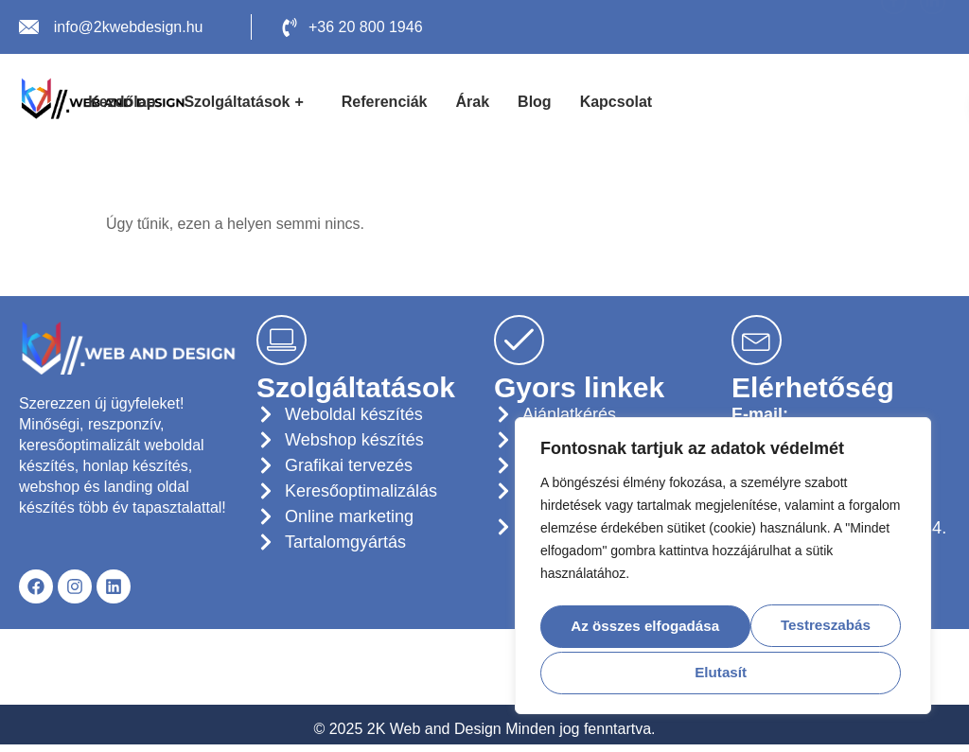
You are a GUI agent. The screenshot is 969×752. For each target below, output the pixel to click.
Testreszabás (637, 626)
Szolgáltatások (246, 102)
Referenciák (385, 102)
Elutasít (820, 626)
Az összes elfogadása (722, 671)
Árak (473, 102)
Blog (535, 102)
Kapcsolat (616, 102)
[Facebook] (894, 27)
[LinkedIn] (932, 27)
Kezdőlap (121, 102)
